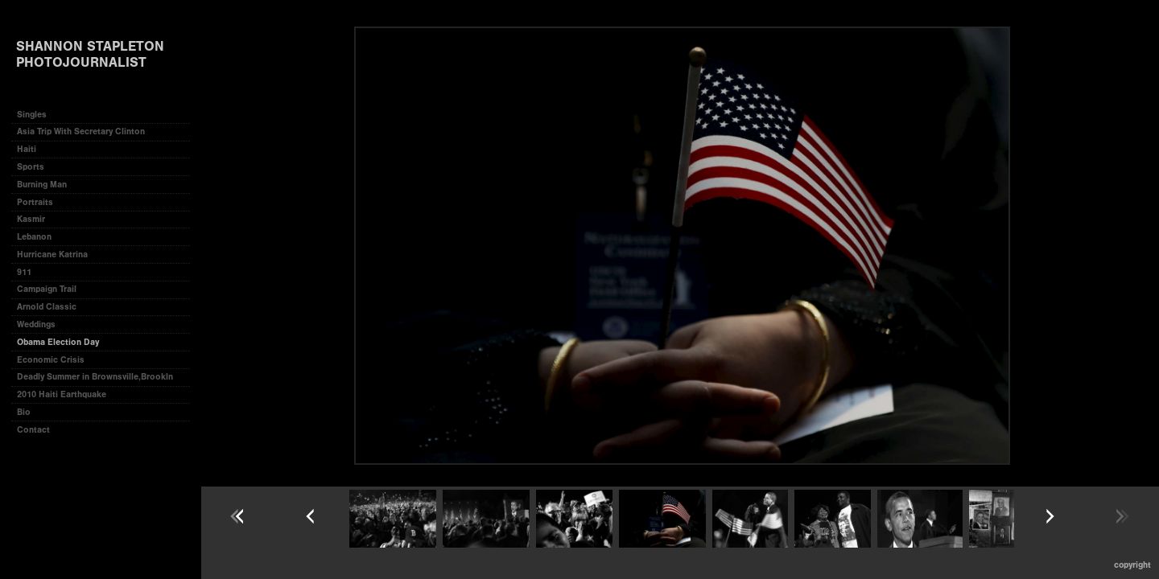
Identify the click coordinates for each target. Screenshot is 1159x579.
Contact (33, 430)
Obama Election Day (58, 342)
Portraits (35, 202)
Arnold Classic (46, 307)
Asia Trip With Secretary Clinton (81, 131)
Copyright (1132, 565)
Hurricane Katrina (52, 254)
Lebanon (34, 237)
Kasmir (31, 219)
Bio (24, 412)
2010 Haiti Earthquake (61, 394)
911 (24, 272)
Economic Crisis (51, 360)
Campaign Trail (46, 289)
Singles (32, 114)
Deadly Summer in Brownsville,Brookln (95, 377)
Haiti (26, 149)
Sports (30, 167)
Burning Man (42, 184)
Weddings (36, 324)
